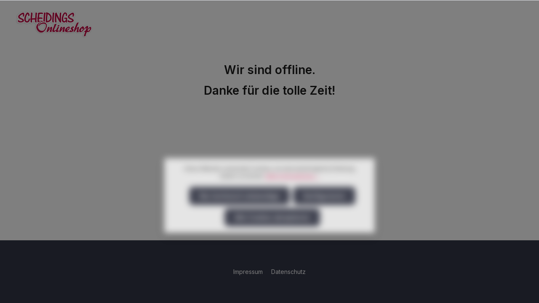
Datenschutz (288, 271)
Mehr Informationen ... (292, 191)
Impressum (248, 271)
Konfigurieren (324, 210)
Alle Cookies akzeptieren (272, 232)
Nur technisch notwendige (239, 210)
